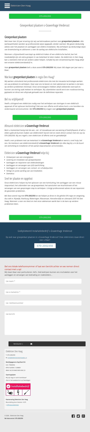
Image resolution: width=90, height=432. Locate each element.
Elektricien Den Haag (21, 5)
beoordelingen (13, 405)
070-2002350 (45, 16)
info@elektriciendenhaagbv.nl (17, 358)
